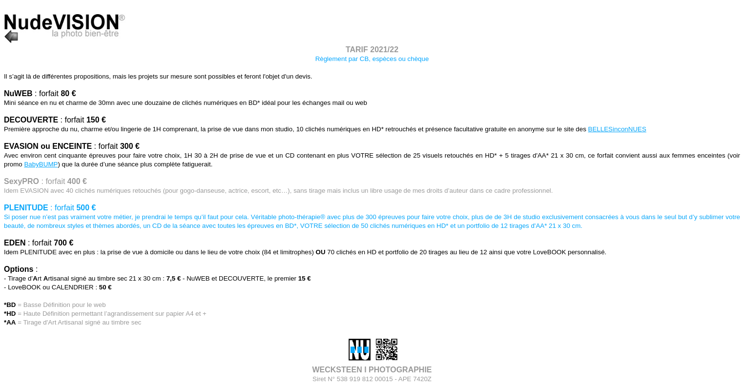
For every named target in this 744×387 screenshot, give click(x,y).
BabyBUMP (41, 164)
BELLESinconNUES (617, 129)
